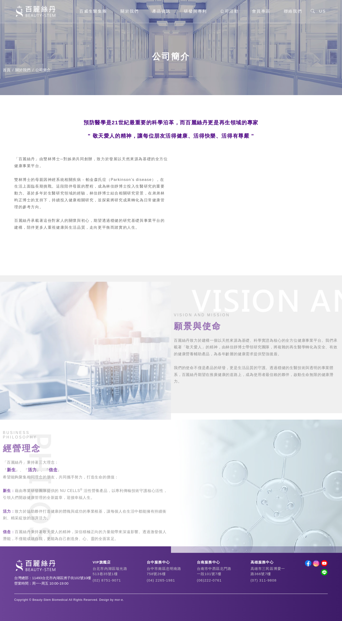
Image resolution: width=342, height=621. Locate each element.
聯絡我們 (293, 12)
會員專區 (261, 12)
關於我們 (129, 12)
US (322, 12)
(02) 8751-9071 (107, 580)
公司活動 (229, 12)
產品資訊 (161, 12)
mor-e (118, 600)
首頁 (6, 70)
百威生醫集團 (93, 12)
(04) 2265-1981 (161, 580)
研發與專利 (195, 12)
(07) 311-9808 (264, 580)
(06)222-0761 (209, 580)
